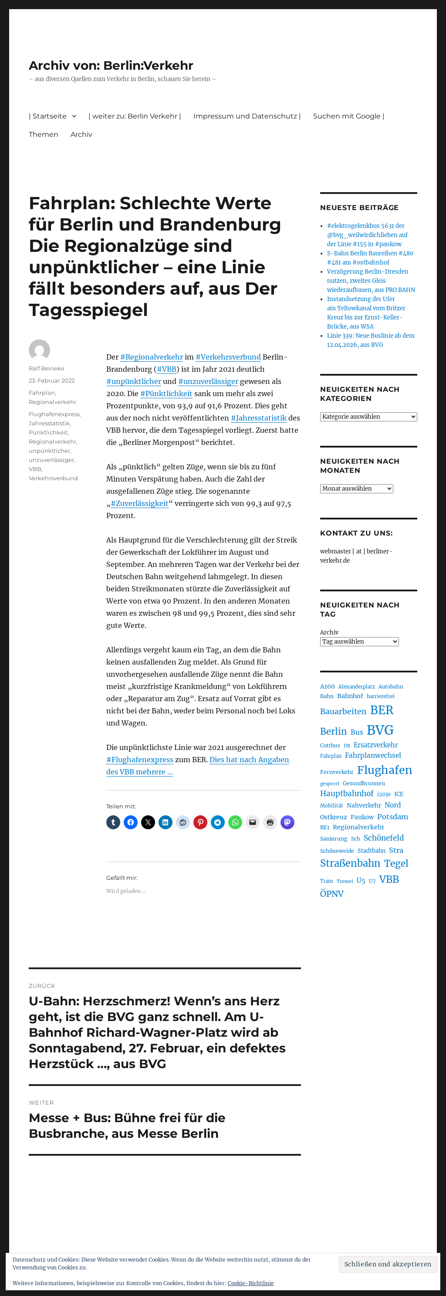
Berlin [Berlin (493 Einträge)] (333, 731)
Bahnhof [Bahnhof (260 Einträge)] (350, 696)
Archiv (81, 134)
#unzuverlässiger (208, 381)
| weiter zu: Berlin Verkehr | (134, 116)
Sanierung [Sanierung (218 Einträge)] (334, 838)
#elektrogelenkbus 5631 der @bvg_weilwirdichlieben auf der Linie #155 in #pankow (367, 235)
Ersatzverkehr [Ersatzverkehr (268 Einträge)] (376, 745)
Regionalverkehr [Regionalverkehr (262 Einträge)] (359, 827)
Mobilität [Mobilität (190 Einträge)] (331, 806)
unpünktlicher (49, 450)
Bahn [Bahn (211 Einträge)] (327, 696)
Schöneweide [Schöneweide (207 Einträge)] (337, 851)
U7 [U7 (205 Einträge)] (372, 881)
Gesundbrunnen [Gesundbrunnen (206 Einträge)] (364, 783)
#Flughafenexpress (139, 759)
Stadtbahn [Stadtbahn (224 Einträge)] (371, 851)
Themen (43, 134)
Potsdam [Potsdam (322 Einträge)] (392, 816)
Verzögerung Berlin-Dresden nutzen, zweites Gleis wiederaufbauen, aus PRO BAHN (371, 281)
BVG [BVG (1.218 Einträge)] (380, 730)
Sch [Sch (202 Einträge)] (355, 838)
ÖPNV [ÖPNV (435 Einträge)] (332, 894)
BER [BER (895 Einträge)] (381, 710)
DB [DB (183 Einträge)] (347, 746)
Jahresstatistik (49, 423)
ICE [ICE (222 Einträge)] (398, 794)
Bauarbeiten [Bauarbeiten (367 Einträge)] (343, 711)
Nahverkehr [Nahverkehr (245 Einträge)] (364, 805)
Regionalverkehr (52, 401)
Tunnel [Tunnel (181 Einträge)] (345, 881)
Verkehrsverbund (53, 478)
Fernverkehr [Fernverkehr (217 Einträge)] (337, 772)
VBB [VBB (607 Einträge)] (389, 879)
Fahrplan (42, 392)
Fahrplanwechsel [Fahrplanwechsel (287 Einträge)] (373, 755)
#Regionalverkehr (151, 357)
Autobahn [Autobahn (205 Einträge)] (390, 686)
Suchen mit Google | (349, 116)
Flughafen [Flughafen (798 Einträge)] (384, 770)
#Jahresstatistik (259, 418)
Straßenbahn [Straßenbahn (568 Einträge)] (350, 863)
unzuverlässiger (51, 459)
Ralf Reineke (46, 368)
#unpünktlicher (133, 381)
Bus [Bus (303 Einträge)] (357, 732)
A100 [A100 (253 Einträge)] (327, 686)
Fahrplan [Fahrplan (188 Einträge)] (330, 756)
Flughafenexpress (54, 414)
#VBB (166, 369)
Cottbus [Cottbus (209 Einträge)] (330, 745)
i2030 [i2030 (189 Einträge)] (384, 794)
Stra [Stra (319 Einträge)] (396, 850)
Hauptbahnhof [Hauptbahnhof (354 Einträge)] (347, 793)
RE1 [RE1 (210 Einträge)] (324, 827)
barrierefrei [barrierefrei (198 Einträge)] (381, 696)
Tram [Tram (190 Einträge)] (326, 881)
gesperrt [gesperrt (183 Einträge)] (329, 784)
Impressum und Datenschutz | (247, 116)
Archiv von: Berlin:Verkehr (111, 65)
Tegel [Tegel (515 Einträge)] (396, 863)
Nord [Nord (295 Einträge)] (393, 805)
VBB (35, 468)
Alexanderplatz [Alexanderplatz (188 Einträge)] (356, 687)
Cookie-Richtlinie (251, 1283)
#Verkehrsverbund (228, 357)
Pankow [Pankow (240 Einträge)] (362, 817)
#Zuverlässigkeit (140, 503)
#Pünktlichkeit (166, 393)
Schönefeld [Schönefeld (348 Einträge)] (384, 838)
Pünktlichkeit (48, 432)
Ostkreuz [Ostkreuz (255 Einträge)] (333, 817)
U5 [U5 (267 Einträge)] (361, 881)
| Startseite (48, 116)
